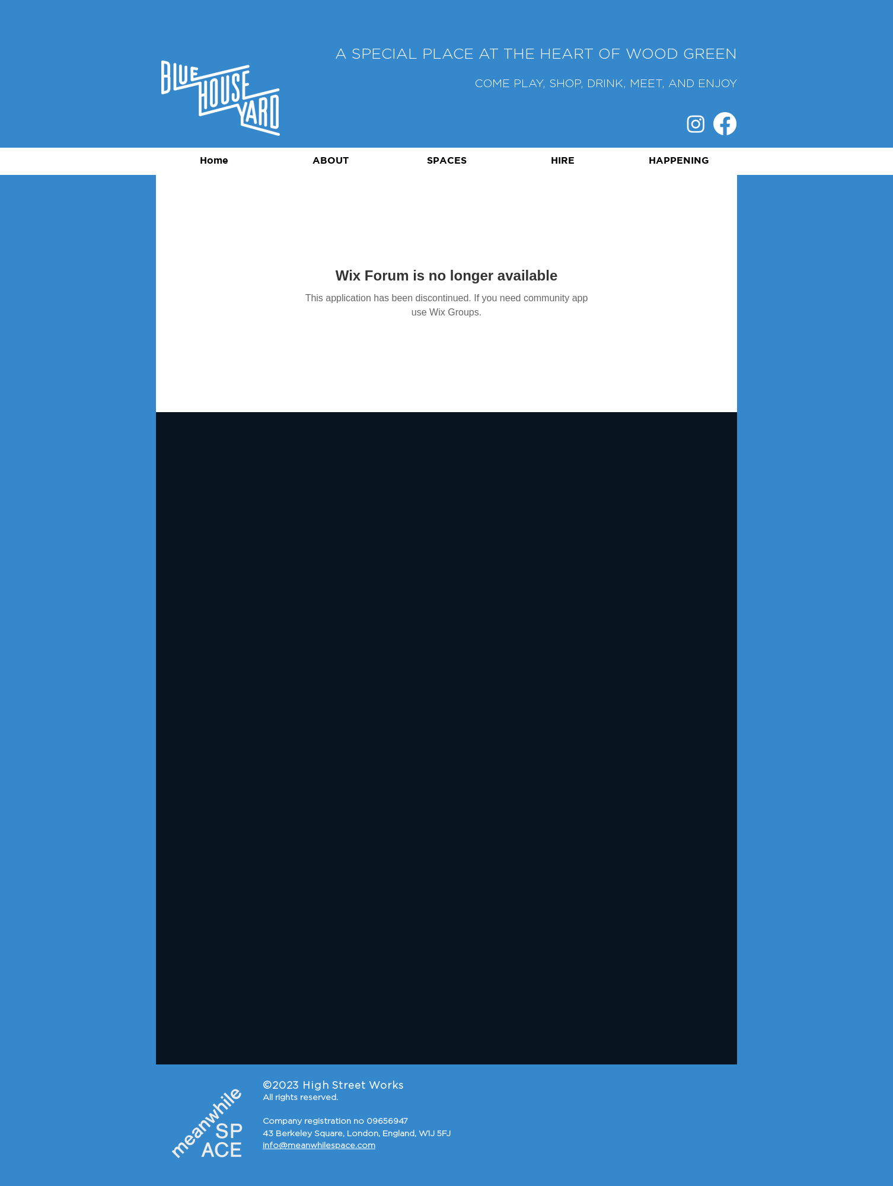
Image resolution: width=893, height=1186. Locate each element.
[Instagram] (695, 123)
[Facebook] (724, 123)
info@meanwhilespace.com (319, 1146)
